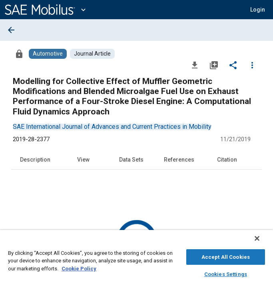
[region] (136, 261)
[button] (257, 9)
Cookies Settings (225, 273)
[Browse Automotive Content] (48, 54)
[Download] (195, 65)
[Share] (233, 65)
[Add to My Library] (214, 65)
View (83, 159)
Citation (227, 159)
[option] (112, 126)
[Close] (262, 242)
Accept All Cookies (225, 256)
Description (35, 159)
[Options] (252, 65)
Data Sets (131, 159)
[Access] (19, 54)
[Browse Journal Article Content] (92, 54)
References (179, 159)
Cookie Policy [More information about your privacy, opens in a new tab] (79, 267)
